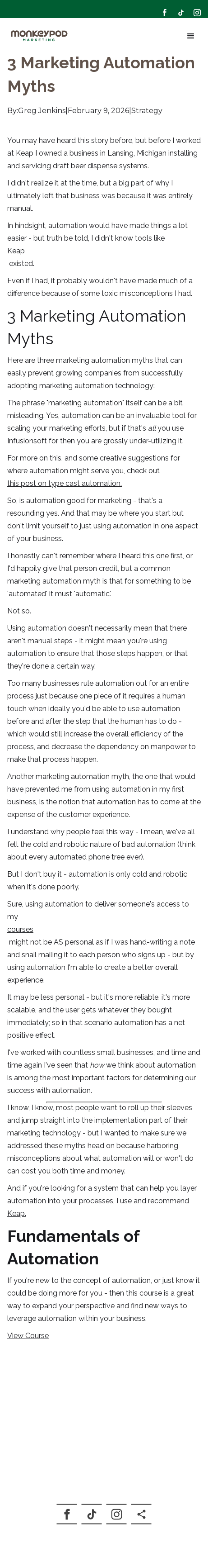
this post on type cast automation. (64, 483)
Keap (16, 251)
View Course (28, 1335)
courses (20, 929)
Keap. (16, 1213)
